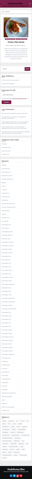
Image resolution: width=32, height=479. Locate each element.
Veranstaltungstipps (7, 396)
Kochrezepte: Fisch (6, 266)
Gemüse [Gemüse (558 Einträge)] (13, 426)
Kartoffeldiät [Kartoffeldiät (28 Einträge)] (5, 432)
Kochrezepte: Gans (6, 273)
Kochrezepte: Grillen (7, 280)
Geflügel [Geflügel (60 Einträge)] (20, 423)
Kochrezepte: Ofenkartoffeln (9, 308)
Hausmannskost (6, 196)
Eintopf (3, 186)
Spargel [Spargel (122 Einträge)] (18, 449)
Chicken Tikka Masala (16, 42)
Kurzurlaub (4, 368)
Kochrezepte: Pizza (6, 316)
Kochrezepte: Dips (6, 256)
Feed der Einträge (6, 147)
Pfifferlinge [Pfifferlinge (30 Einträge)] (21, 443)
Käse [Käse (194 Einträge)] (23, 440)
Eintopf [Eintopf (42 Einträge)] (4, 423)
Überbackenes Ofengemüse (9, 393)
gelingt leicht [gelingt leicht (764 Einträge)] (6, 426)
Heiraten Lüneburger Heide (8, 207)
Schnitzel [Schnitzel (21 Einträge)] (12, 449)
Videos (3, 400)
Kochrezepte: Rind (6, 326)
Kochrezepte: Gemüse (7, 277)
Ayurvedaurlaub (6, 168)
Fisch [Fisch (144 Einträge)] (9, 423)
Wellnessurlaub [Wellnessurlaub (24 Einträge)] (23, 455)
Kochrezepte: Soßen (7, 344)
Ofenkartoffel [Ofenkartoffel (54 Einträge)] (13, 443)
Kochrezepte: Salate (7, 330)
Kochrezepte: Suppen (7, 351)
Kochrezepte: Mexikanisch (8, 298)
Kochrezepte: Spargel (7, 347)
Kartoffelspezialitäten (7, 231)
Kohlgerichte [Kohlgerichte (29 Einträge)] (17, 440)
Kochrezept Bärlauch (7, 235)
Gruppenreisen (5, 193)
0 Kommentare (22, 45)
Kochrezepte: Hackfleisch (8, 284)
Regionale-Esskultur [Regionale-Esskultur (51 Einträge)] (13, 446)
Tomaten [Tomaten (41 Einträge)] (10, 452)
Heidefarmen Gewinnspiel (8, 203)
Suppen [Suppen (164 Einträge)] (4, 452)
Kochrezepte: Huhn (10, 39)
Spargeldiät (5, 389)
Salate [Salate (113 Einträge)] (21, 446)
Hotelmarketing (6, 210)
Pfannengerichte (6, 379)
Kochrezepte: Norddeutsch (8, 301)
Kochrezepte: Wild (6, 358)
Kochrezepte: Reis (6, 323)
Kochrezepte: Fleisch (7, 270)
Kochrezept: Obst (6, 238)
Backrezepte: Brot (6, 172)
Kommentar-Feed (6, 151)
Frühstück (4, 189)
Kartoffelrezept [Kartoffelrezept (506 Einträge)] (6, 435)
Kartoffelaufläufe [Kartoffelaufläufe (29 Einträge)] (22, 429)
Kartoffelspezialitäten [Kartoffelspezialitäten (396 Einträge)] (7, 438)
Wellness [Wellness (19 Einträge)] (16, 455)
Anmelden (4, 144)
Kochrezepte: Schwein (7, 340)
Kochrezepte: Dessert (7, 252)
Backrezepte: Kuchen (7, 175)
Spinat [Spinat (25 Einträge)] (23, 449)
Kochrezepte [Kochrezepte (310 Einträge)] (17, 438)
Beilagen (4, 182)
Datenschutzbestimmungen (19, 98)
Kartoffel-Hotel (6, 217)
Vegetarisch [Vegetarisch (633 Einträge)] (17, 452)
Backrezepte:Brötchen (7, 179)
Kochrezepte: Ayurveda (7, 245)
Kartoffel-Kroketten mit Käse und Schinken (16, 113)
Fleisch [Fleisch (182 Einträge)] (14, 423)
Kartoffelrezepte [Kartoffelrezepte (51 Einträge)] (25, 435)
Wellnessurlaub (5, 410)
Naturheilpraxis (5, 372)
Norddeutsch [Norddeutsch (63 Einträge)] (5, 443)
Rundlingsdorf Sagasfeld (8, 83)
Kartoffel (4, 214)
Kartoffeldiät (5, 221)
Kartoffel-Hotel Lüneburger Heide (10, 80)
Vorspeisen (4, 403)
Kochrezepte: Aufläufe (7, 242)
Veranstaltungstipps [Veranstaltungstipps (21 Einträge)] (7, 455)
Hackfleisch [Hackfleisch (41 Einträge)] (24, 426)
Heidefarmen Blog (15, 3)
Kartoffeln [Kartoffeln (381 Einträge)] (12, 432)
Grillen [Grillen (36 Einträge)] (18, 426)
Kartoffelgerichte (6, 224)
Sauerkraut (4, 386)
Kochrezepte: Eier (6, 259)
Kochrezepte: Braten (7, 249)
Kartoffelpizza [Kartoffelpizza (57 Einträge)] (20, 432)
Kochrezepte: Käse (6, 291)
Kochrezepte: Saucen (21, 39)
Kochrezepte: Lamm (7, 294)
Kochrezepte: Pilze (6, 312)
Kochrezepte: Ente (6, 263)
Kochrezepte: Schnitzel (7, 337)
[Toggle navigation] (1, 3)
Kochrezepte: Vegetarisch (8, 354)
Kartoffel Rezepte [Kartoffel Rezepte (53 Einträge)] (15, 435)
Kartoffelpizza (5, 228)
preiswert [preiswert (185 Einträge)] (5, 446)
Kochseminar (5, 361)
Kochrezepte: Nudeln (7, 305)
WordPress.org (5, 154)
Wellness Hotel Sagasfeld (8, 407)
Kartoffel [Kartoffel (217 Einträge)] (14, 429)
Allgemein (4, 165)
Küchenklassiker (6, 365)
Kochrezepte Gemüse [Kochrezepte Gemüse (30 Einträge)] (7, 440)
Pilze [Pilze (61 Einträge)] (27, 443)
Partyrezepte (5, 375)
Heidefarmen (5, 200)
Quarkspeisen (5, 382)
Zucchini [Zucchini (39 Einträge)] (4, 457)
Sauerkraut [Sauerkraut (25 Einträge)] (5, 449)
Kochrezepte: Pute (6, 319)
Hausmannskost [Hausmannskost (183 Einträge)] (6, 429)
